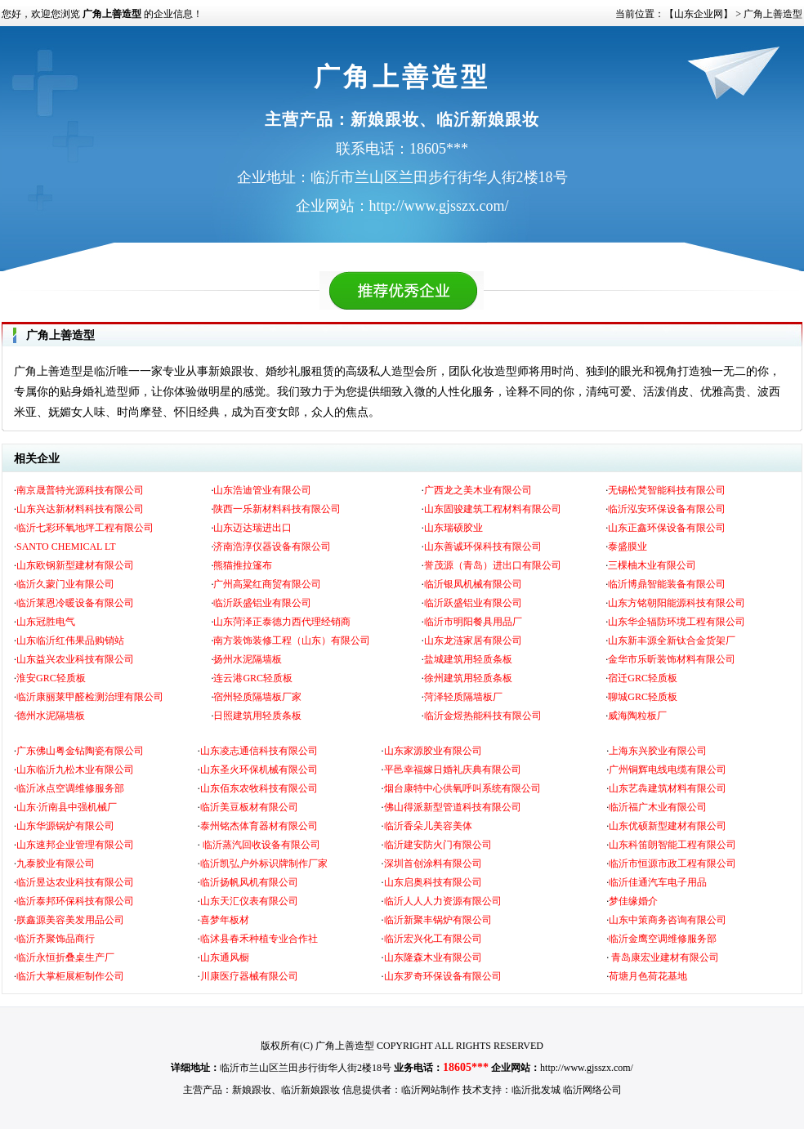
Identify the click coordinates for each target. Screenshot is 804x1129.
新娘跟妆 (251, 1090)
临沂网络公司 (592, 1090)
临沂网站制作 (430, 1090)
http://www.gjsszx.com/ (586, 1067)
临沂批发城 (536, 1090)
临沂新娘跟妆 (310, 1090)
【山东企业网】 (698, 14)
